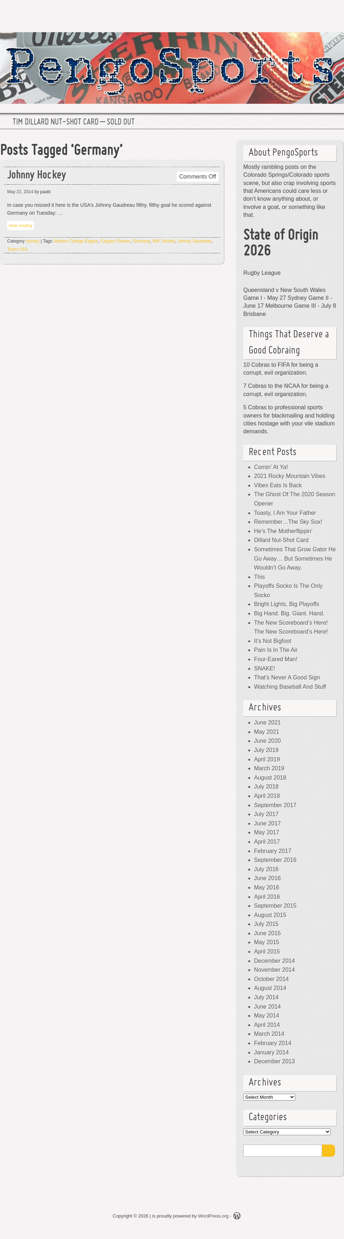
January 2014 (271, 1052)
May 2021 (266, 732)
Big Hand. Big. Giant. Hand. (289, 613)
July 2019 (266, 750)
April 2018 (267, 796)
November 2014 (274, 970)
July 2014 (266, 997)
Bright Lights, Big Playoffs (286, 604)
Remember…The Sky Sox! (288, 522)
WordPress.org (213, 1216)
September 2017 (275, 805)
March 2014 (269, 1034)
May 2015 (266, 942)
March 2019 (269, 768)
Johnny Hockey (36, 176)
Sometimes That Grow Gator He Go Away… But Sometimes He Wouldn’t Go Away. (295, 558)
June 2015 (267, 933)
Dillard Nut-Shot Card (281, 540)
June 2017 (267, 823)
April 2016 (267, 897)
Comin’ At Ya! (271, 467)
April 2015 (267, 951)
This (259, 577)
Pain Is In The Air (276, 650)
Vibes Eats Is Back (278, 485)
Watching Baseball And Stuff (290, 687)
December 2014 (274, 961)
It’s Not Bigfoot (272, 641)
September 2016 (275, 860)
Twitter (288, 12)
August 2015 (270, 915)
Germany (141, 241)
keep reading (20, 225)
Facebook (311, 12)
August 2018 (270, 778)
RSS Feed (334, 12)
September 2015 (275, 906)
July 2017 (266, 814)
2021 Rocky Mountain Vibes (289, 476)
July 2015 (266, 924)
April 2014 (267, 1025)
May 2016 (266, 887)
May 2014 (266, 1016)
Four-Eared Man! (275, 659)
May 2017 (266, 832)
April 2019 (267, 759)
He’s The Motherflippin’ (283, 531)
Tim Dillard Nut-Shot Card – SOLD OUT (74, 122)
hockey (32, 241)
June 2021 (267, 723)
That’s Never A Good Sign (287, 677)
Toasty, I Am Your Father (285, 513)
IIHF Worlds (164, 241)
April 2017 (267, 842)
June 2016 (267, 878)
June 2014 (267, 1007)
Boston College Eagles (76, 241)
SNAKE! (264, 668)
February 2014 (272, 1043)
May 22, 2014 (20, 191)
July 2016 (266, 869)
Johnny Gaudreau (194, 241)
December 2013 (274, 1061)
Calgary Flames (115, 241)
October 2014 (271, 979)
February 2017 (272, 851)
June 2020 (267, 741)
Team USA (17, 249)
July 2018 (266, 787)
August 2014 (270, 988)
